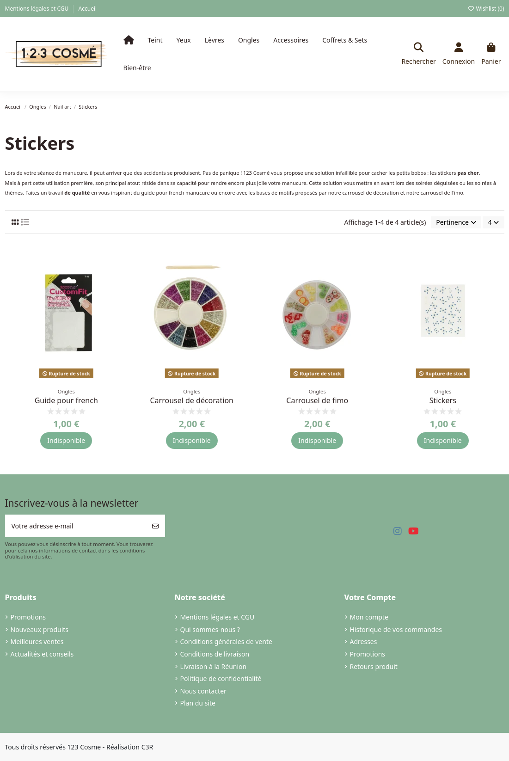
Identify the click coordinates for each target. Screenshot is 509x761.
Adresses (363, 641)
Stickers (442, 400)
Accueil (88, 8)
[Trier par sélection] (456, 222)
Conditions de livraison (215, 654)
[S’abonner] (155, 526)
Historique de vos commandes (396, 629)
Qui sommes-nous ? (210, 629)
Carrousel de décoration (191, 400)
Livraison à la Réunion (213, 666)
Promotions (28, 617)
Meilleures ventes (37, 641)
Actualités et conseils (42, 654)
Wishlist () (485, 8)
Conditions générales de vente (226, 641)
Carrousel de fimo (317, 400)
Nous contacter (203, 691)
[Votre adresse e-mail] (75, 526)
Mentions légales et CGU (37, 8)
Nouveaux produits (40, 629)
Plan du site (197, 703)
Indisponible (66, 440)
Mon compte (369, 617)
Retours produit (374, 666)
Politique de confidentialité (221, 678)
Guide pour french (66, 400)
